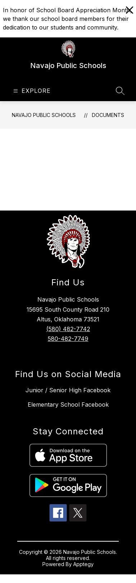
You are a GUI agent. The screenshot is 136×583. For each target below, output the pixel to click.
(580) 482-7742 (68, 329)
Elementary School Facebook (68, 404)
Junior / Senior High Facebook (68, 390)
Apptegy (83, 564)
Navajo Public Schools (44, 115)
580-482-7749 (68, 338)
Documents (108, 115)
